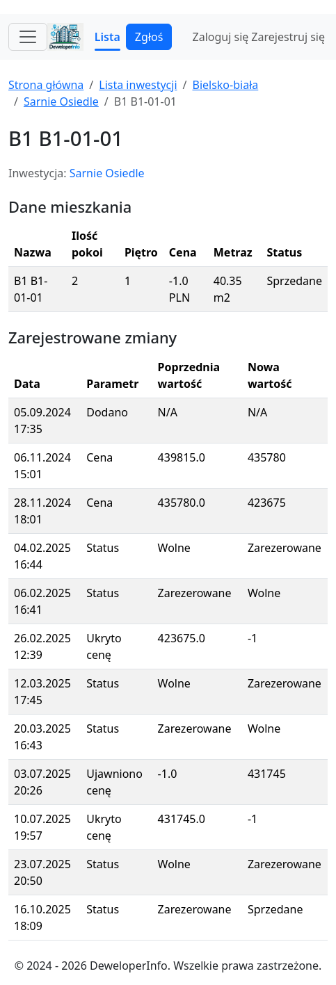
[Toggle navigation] (27, 37)
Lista (107, 36)
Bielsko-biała (225, 84)
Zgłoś (149, 36)
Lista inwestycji (138, 84)
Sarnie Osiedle (61, 101)
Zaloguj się (221, 36)
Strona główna (45, 84)
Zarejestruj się (288, 36)
